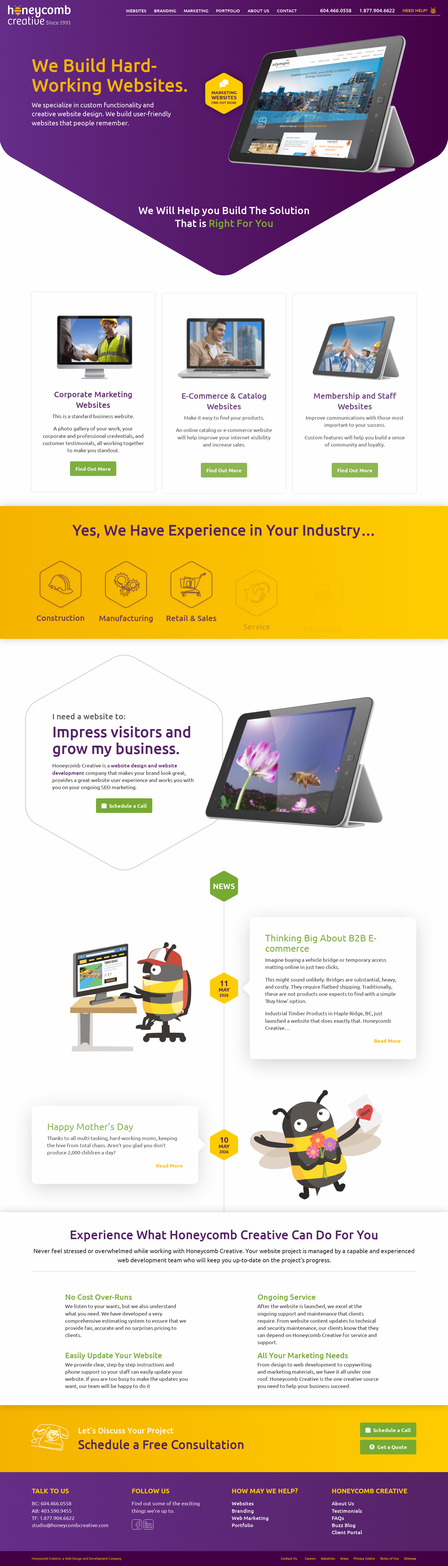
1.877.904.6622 (57, 1518)
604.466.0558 (56, 1503)
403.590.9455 (56, 1511)
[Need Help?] (420, 10)
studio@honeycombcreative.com (70, 1525)
